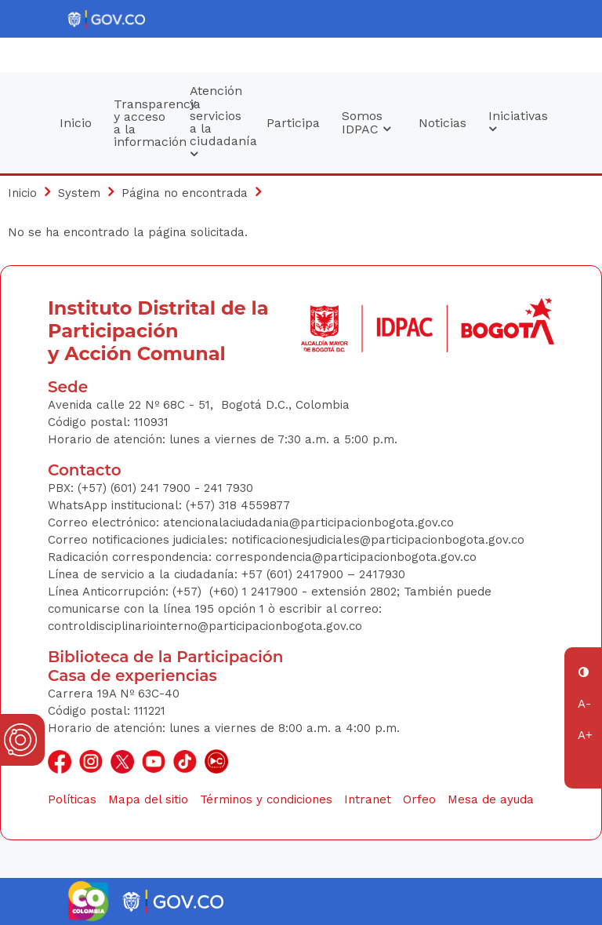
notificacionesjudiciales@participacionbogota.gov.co (377, 540)
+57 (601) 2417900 (294, 574)
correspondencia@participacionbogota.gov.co (348, 557)
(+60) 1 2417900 (255, 591)
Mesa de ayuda (491, 799)
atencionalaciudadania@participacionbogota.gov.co (310, 522)
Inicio (76, 122)
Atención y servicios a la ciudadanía (223, 122)
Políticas (72, 799)
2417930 (382, 574)
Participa (293, 122)
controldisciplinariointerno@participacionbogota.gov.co (205, 626)
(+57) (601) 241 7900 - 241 (150, 488)
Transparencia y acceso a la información (147, 123)
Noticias (442, 122)
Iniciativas (518, 122)
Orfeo (419, 799)
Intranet (367, 799)
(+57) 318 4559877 (238, 505)
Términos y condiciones (266, 799)
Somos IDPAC (366, 122)
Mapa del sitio (148, 799)
